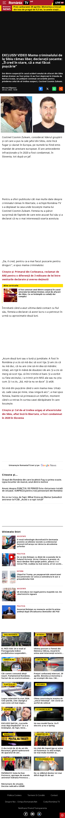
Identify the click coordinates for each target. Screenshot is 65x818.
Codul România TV (51, 801)
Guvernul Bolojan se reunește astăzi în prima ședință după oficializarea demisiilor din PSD (38, 610)
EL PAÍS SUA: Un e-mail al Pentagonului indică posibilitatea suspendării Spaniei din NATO (13, 651)
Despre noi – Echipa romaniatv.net (21, 801)
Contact (54, 795)
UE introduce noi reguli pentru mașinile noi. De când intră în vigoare (39, 593)
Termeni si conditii (36, 795)
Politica (21, 554)
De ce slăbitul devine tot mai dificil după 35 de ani (48, 774)
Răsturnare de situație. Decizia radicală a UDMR (13, 785)
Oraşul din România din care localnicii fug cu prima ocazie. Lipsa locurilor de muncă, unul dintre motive (32, 481)
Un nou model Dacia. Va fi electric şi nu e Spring (46, 724)
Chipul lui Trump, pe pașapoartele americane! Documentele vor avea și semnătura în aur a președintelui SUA (39, 576)
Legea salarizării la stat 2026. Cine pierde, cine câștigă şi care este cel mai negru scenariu (15, 700)
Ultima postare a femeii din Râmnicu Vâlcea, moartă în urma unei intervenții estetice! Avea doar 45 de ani (49, 651)
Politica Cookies (14, 795)
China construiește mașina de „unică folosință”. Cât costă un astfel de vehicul (48, 700)
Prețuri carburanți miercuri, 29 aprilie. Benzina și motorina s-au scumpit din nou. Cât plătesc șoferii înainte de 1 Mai (48, 676)
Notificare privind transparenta (32, 808)
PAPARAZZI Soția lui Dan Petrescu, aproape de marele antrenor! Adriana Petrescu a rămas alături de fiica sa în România (15, 775)
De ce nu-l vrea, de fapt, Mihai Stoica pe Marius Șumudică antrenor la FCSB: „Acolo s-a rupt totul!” (32, 498)
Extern (20, 571)
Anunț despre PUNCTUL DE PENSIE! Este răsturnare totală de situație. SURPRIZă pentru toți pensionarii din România (32, 489)
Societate (21, 536)
